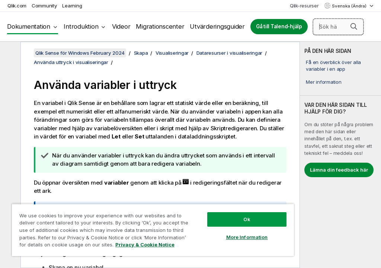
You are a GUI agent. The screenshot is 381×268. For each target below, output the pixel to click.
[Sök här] (338, 27)
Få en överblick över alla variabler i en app (333, 65)
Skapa (141, 53)
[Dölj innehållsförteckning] (9, 53)
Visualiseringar (172, 53)
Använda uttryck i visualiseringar (71, 62)
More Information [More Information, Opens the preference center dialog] (247, 237)
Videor (121, 26)
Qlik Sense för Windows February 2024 (80, 53)
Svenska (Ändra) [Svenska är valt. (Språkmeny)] (350, 6)
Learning (72, 6)
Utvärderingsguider (217, 26)
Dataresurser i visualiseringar (229, 53)
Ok (246, 219)
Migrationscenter (160, 26)
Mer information (323, 82)
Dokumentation (28, 26)
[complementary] (340, 155)
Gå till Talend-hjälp (279, 26)
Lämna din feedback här (339, 170)
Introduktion (81, 26)
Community (44, 6)
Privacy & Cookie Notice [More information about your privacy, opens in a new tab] (145, 245)
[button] (353, 26)
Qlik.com (16, 6)
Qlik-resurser (304, 6)
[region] (153, 230)
